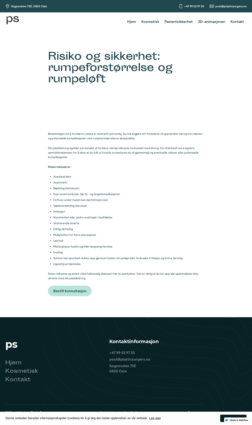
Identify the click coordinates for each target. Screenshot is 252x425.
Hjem (131, 21)
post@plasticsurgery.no (231, 6)
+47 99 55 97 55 (194, 6)
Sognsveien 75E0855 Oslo (122, 368)
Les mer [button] (155, 418)
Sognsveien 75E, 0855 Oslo (29, 6)
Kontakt (237, 21)
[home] (12, 21)
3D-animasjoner (211, 21)
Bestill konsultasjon (69, 291)
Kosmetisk (150, 21)
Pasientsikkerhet (178, 21)
